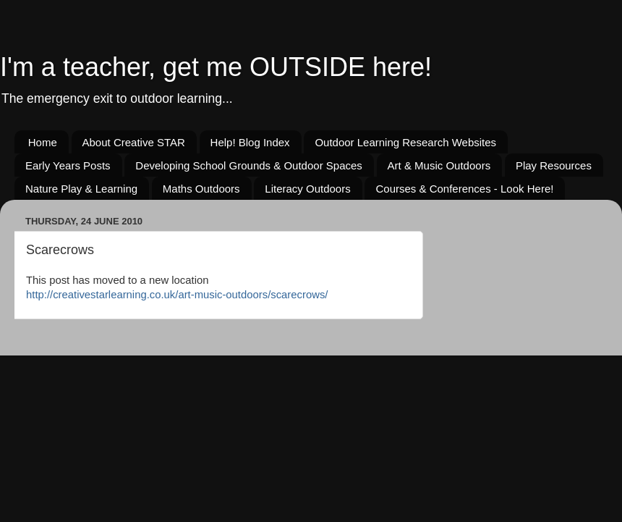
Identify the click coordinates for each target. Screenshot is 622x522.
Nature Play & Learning (81, 188)
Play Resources (554, 165)
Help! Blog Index (250, 142)
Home (42, 142)
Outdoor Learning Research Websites (405, 142)
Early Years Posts (68, 165)
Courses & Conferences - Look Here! (464, 188)
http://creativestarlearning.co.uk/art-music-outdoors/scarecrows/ (177, 294)
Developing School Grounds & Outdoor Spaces (248, 165)
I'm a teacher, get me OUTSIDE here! (216, 67)
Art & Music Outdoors (439, 165)
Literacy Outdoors (307, 188)
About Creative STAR (133, 142)
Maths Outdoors (201, 188)
